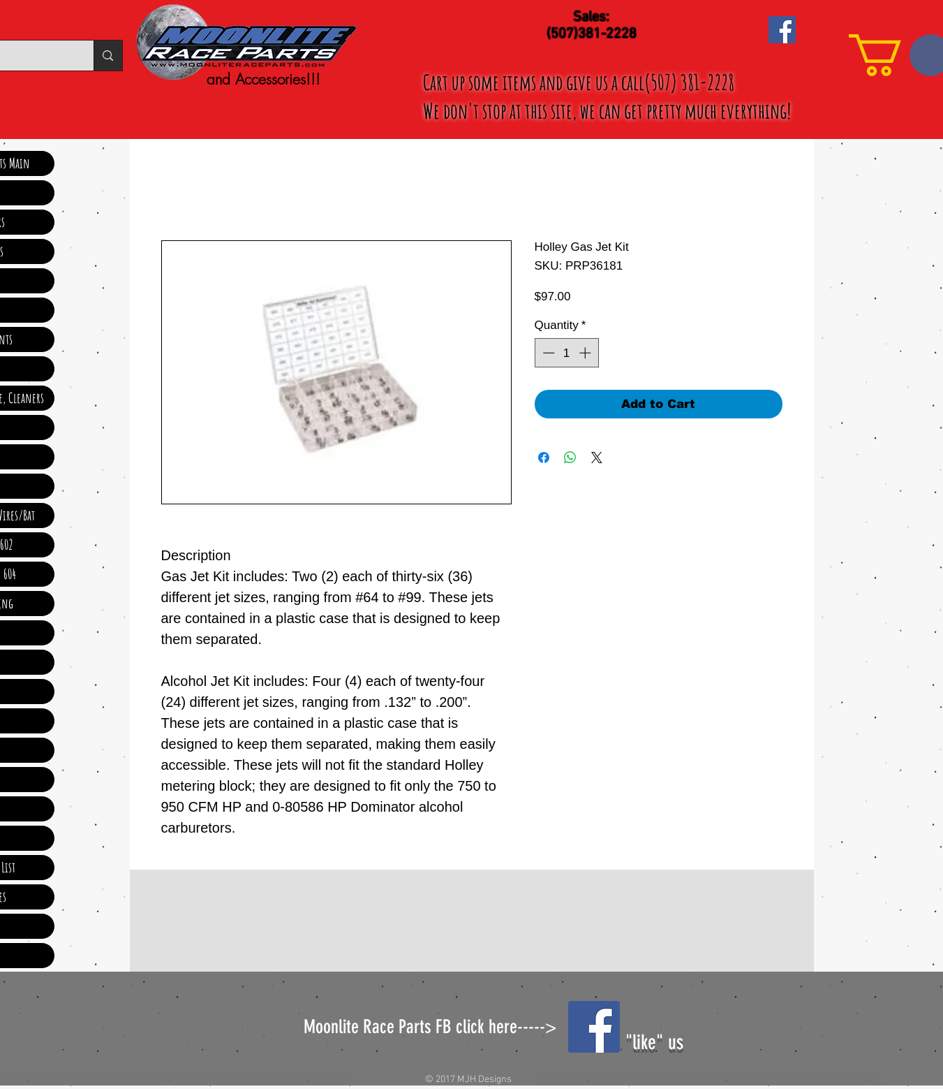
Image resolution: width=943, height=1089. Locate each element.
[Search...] (107, 56)
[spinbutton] (566, 353)
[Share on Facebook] (543, 457)
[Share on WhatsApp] (570, 457)
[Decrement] (547, 353)
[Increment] (586, 353)
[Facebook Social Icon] (782, 29)
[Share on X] (596, 457)
